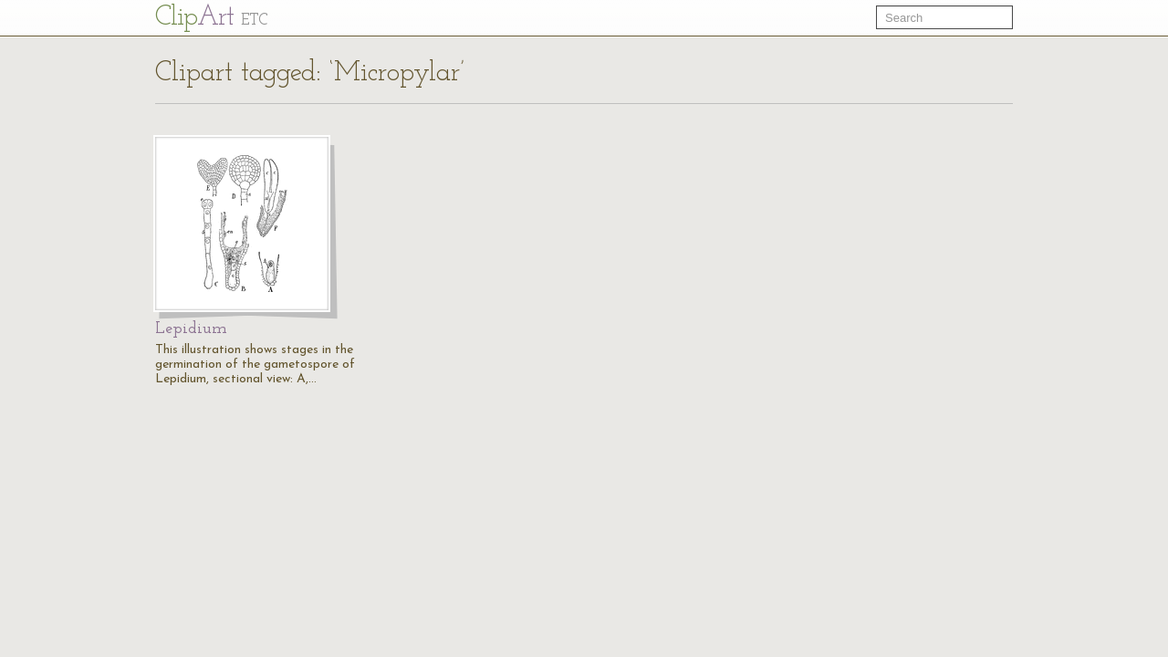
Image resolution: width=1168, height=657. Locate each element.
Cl (211, 18)
